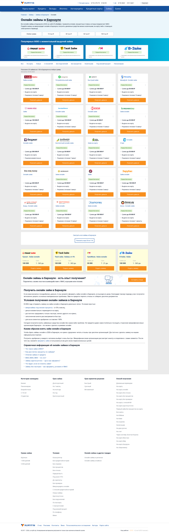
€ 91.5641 (130, 3)
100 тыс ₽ (104, 34)
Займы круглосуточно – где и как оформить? (42, 361)
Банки (118, 8)
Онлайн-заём (60, 112)
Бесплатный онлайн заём (65, 143)
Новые (38, 64)
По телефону (57, 512)
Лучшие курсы (83, 3)
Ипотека (63, 8)
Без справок (57, 464)
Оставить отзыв (137, 280)
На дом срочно (121, 428)
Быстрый (87, 383)
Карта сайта (104, 525)
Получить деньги (36, 100)
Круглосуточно (58, 496)
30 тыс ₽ (69, 34)
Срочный (87, 386)
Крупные (24, 457)
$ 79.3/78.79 (95, 3)
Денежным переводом (124, 383)
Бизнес (23, 383)
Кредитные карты (94, 8)
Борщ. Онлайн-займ (30, 206)
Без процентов (76, 64)
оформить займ (43, 341)
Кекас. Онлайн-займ (127, 206)
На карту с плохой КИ (123, 402)
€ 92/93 (104, 3)
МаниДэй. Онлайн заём (128, 80)
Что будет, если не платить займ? (38, 364)
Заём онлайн (124, 112)
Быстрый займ (93, 80)
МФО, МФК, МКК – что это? (35, 358)
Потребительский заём (64, 80)
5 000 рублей (25, 464)
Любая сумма (31, 34)
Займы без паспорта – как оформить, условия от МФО (46, 366)
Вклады (52, 8)
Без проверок (57, 483)
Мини (55, 515)
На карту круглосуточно (124, 406)
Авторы (95, 525)
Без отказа (56, 470)
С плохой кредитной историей (63, 490)
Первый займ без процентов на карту (129, 409)
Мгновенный (89, 390)
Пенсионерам (119, 64)
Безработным (26, 390)
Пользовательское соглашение (78, 525)
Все (22, 64)
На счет (119, 431)
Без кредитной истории (61, 461)
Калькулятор (57, 457)
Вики (63, 525)
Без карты (120, 412)
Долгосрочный (58, 383)
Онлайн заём (92, 112)
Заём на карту (93, 143)
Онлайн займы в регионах (93, 457)
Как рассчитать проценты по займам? (40, 352)
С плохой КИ (48, 64)
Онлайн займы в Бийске (93, 461)
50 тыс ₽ (86, 34)
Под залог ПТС (58, 477)
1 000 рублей (25, 461)
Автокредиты (76, 8)
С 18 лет (24, 393)
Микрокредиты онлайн (61, 486)
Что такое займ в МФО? (34, 349)
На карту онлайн (122, 390)
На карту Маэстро (122, 438)
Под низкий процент (103, 64)
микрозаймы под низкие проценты (39, 307)
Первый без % (57, 474)
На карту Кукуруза (122, 444)
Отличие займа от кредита (35, 355)
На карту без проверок (124, 399)
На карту (30, 64)
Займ (25, 112)
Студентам (25, 396)
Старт (122, 143)
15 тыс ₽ (51, 34)
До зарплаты (57, 480)
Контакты (55, 525)
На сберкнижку (121, 447)
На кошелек (120, 422)
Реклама (46, 525)
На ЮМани (120, 415)
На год (55, 393)
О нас (40, 525)
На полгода (57, 390)
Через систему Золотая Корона (127, 435)
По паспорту (57, 503)
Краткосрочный (58, 396)
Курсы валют (29, 8)
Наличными (89, 64)
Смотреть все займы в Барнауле (84, 235)
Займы (109, 8)
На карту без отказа (123, 393)
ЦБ (114, 3)
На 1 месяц (56, 386)
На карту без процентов (124, 396)
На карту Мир (121, 441)
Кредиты (42, 8)
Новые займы (58, 493)
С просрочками (58, 506)
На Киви (119, 418)
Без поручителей (62, 64)
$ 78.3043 (121, 3)
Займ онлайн (27, 80)
